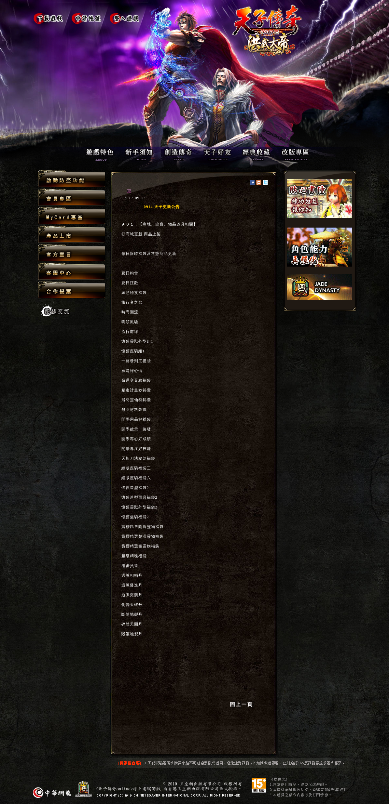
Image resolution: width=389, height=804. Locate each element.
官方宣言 (71, 253)
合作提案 (71, 289)
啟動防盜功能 (71, 179)
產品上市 (71, 234)
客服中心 (71, 271)
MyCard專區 (71, 216)
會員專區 (71, 197)
